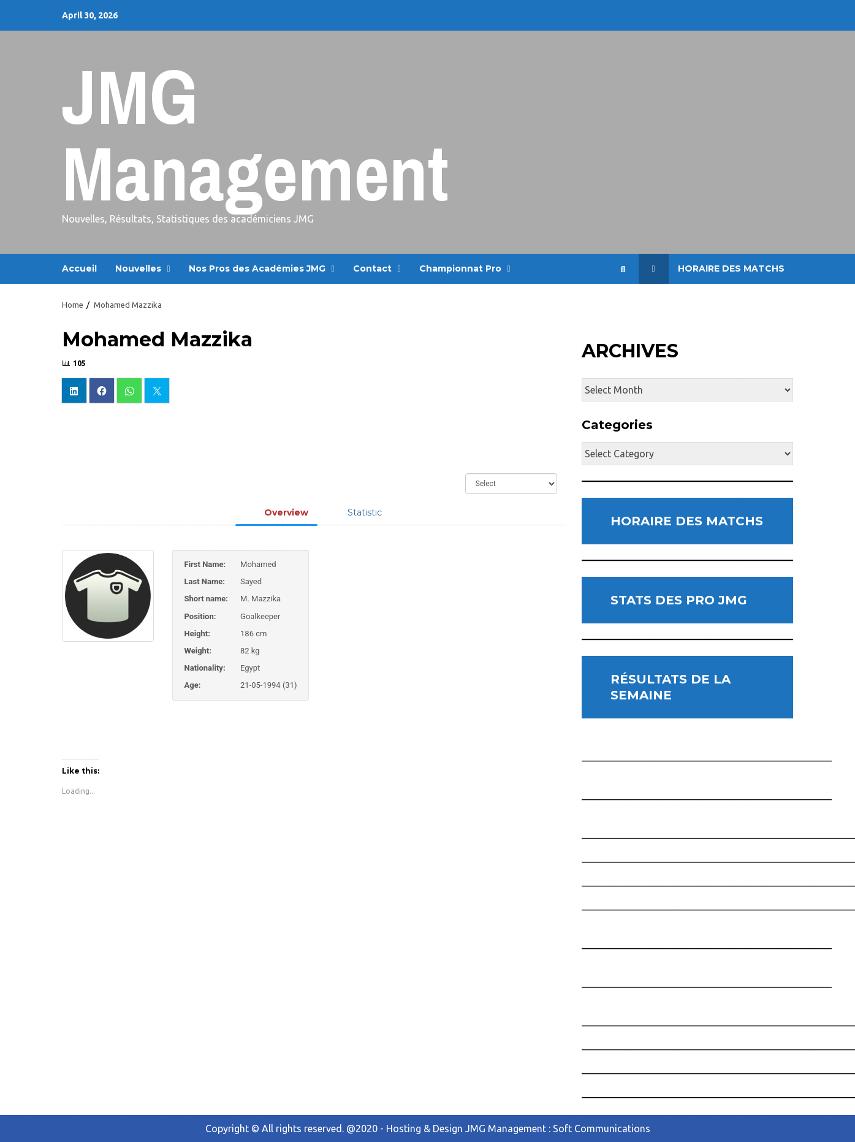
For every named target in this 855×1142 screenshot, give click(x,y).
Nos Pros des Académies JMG (257, 268)
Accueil (79, 268)
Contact (372, 268)
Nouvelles (138, 268)
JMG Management (255, 134)
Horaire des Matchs (712, 269)
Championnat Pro (460, 268)
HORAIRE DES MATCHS (686, 521)
